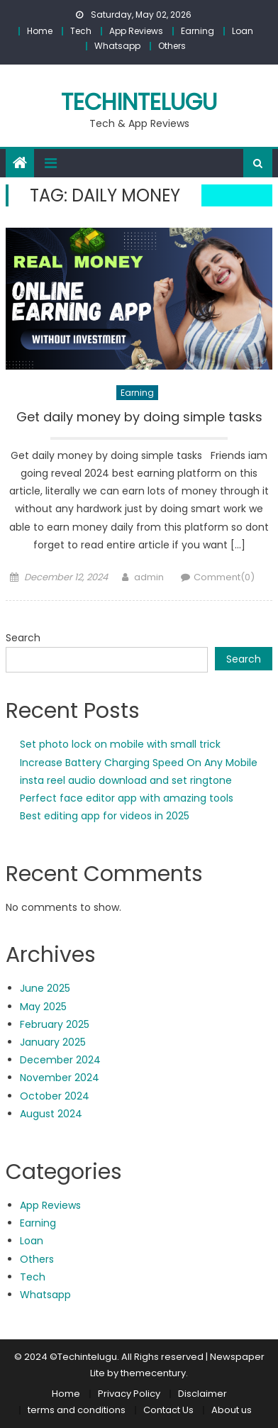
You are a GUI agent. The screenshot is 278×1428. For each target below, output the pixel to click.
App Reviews (136, 31)
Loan (242, 31)
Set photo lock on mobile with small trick (120, 744)
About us (231, 1410)
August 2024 (51, 1114)
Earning (197, 31)
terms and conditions (77, 1410)
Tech (80, 31)
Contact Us (168, 1410)
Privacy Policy (129, 1393)
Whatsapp (117, 46)
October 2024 (54, 1096)
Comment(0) (224, 577)
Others (172, 46)
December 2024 (60, 1060)
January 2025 (53, 1042)
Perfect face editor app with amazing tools (126, 798)
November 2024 (59, 1077)
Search (23, 638)
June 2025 (45, 988)
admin (149, 577)
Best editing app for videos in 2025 (104, 816)
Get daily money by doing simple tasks (139, 417)
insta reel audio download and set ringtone (126, 780)
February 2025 (54, 1024)
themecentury (153, 1373)
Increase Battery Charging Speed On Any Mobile (138, 762)
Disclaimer (202, 1393)
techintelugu (139, 102)
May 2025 (43, 1007)
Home (39, 31)
